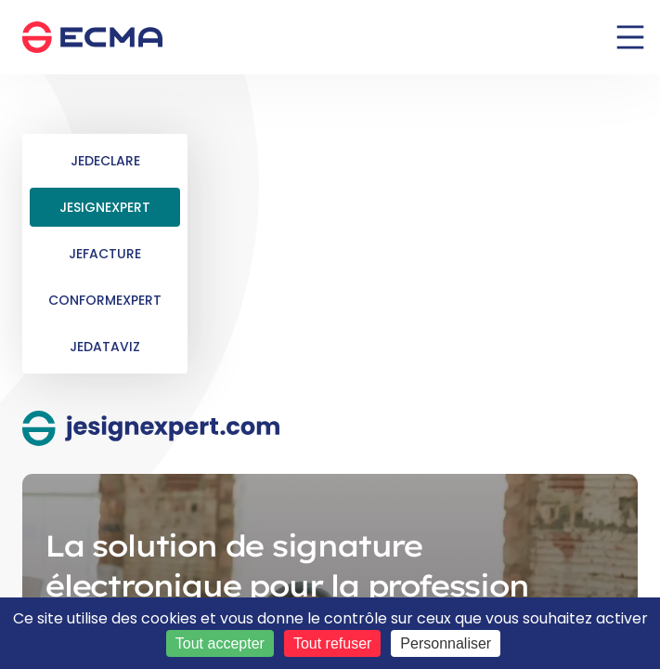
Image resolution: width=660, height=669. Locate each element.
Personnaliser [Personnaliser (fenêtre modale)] (445, 643)
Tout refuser (332, 643)
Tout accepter (220, 643)
